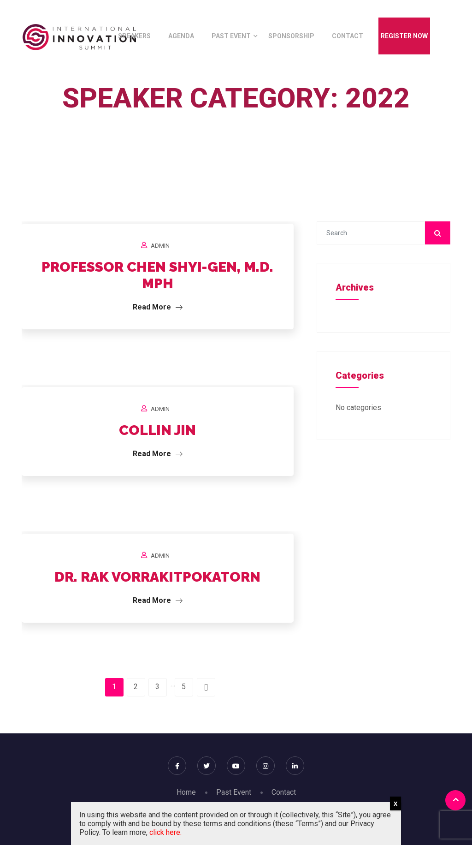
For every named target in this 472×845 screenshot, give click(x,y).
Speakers (134, 36)
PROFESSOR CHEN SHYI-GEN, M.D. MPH (157, 275)
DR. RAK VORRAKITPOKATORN (157, 577)
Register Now (404, 36)
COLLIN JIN (157, 430)
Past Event (231, 36)
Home (234, 119)
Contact (347, 36)
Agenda (181, 36)
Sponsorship (291, 36)
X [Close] (395, 803)
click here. (165, 832)
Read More (158, 307)
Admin (160, 245)
